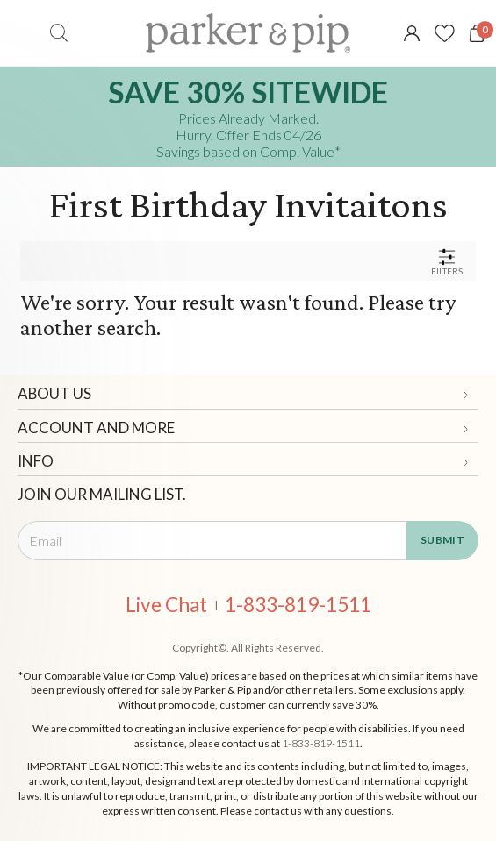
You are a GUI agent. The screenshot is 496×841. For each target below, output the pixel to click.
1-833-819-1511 (298, 605)
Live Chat (166, 605)
